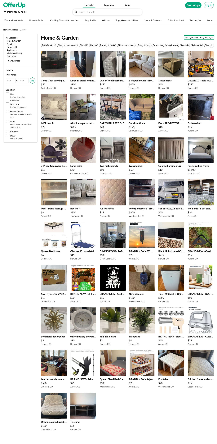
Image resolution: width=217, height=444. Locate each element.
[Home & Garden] (13, 40)
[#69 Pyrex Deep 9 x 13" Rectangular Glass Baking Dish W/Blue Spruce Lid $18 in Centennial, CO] (54, 284)
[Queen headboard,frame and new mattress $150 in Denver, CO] (113, 71)
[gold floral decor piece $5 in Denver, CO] (54, 327)
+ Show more (14, 60)
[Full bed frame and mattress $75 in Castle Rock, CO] (201, 369)
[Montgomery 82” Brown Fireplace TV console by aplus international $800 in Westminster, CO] (142, 199)
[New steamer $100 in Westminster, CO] (142, 284)
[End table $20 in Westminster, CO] (171, 369)
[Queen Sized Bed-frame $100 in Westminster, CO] (113, 369)
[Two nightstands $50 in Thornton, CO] (113, 156)
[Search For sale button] (76, 12)
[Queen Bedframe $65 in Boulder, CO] (54, 241)
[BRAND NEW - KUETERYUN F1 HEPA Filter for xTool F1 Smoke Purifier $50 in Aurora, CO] (201, 284)
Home (6, 30)
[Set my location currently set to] (15, 11)
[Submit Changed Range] (32, 80)
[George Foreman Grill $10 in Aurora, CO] (171, 156)
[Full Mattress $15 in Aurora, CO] (113, 199)
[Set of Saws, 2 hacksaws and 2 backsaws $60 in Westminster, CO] (171, 199)
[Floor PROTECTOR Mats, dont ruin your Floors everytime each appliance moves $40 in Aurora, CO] (171, 113)
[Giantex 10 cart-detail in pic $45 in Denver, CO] (83, 241)
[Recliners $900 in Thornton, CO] (83, 199)
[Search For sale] (108, 12)
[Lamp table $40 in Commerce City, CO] (83, 156)
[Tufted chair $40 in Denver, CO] (171, 71)
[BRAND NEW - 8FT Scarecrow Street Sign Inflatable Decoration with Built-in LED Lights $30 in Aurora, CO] (83, 284)
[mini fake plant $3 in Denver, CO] (113, 327)
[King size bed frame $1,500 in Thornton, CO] (201, 156)
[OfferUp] (14, 5)
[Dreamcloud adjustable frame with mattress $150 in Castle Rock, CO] (54, 412)
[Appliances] (11, 50)
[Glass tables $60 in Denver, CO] (142, 156)
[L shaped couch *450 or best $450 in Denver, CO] (142, 71)
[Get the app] (193, 5)
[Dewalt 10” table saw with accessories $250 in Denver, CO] (201, 71)
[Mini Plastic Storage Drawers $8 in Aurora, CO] (54, 199)
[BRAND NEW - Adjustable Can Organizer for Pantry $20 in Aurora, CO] (142, 369)
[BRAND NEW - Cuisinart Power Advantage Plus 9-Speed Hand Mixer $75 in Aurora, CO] (201, 327)
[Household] (11, 47)
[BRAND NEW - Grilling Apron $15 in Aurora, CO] (113, 284)
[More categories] (210, 20)
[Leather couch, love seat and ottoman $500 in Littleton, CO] (54, 369)
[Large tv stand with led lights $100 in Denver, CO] (83, 71)
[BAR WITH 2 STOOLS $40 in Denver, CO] (113, 113)
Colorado (14, 30)
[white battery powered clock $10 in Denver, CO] (83, 327)
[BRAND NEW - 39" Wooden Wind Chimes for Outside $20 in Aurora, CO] (142, 241)
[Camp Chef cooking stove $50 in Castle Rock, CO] (54, 71)
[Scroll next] (211, 45)
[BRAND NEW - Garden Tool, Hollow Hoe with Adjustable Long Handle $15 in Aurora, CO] (201, 241)
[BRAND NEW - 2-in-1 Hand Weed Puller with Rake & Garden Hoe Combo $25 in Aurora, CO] (83, 369)
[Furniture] (10, 44)
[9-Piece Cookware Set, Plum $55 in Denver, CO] (54, 156)
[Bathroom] (11, 56)
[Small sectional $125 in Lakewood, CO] (142, 113)
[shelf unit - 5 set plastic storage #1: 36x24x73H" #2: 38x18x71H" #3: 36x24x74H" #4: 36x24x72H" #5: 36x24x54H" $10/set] (201, 199)
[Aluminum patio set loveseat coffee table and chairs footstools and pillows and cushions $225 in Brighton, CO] (83, 113)
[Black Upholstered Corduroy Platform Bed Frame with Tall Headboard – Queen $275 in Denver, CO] (171, 241)
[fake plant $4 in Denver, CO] (142, 327)
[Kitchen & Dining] (14, 53)
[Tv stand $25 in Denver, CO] (83, 412)
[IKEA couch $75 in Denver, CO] (54, 113)
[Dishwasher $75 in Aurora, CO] (201, 113)
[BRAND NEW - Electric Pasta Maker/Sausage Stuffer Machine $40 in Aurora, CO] (171, 327)
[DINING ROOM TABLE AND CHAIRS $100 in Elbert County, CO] (113, 241)
